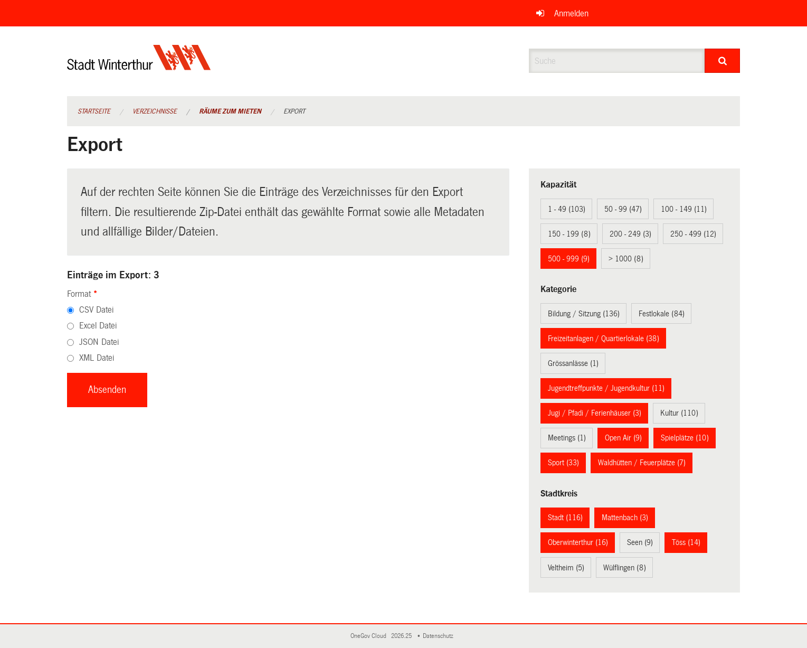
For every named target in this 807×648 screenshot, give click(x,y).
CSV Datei (96, 309)
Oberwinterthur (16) (578, 542)
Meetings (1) (567, 438)
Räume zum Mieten (230, 111)
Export (294, 111)
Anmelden (571, 13)
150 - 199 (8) (569, 234)
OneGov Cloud (370, 636)
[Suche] (722, 61)
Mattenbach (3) (625, 517)
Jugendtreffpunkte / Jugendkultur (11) (606, 388)
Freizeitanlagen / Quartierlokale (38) (603, 338)
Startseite (94, 111)
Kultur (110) (679, 413)
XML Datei (96, 357)
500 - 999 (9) (569, 259)
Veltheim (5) (566, 568)
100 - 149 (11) (684, 209)
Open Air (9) (623, 438)
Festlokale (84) (662, 313)
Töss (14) (686, 542)
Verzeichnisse (154, 111)
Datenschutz (440, 636)
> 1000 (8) (626, 259)
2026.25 (402, 636)
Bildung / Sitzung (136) (584, 313)
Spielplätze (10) (685, 438)
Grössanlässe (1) (573, 363)
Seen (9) (640, 542)
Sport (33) (563, 462)
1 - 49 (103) (566, 209)
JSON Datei (99, 341)
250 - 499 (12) (693, 234)
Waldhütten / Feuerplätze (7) (642, 462)
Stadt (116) (565, 517)
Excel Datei (98, 325)
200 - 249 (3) (630, 234)
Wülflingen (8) (624, 568)
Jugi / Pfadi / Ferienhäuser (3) (594, 413)
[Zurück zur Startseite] (139, 66)
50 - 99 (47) (623, 209)
